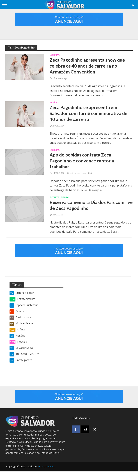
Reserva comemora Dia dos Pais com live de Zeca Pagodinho (88, 206)
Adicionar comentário (81, 173)
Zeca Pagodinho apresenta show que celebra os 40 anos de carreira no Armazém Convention (88, 66)
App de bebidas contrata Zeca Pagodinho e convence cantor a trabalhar (82, 161)
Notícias (55, 55)
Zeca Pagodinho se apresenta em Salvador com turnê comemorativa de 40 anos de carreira (89, 113)
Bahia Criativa (46, 467)
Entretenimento (59, 198)
